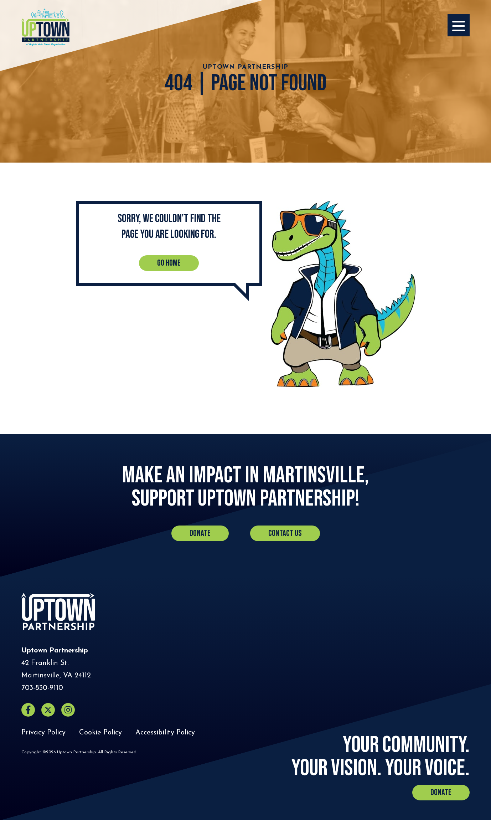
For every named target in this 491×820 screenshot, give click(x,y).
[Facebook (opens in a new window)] (28, 710)
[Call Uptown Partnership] (42, 688)
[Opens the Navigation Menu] (459, 25)
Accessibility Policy (165, 732)
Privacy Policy (43, 732)
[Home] (45, 27)
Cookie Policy (100, 732)
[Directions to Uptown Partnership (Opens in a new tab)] (56, 669)
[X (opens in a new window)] (48, 710)
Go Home (169, 263)
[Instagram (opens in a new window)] (68, 710)
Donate (200, 533)
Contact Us (285, 533)
